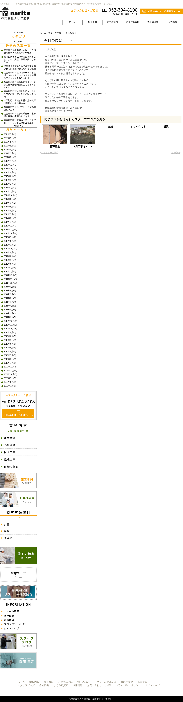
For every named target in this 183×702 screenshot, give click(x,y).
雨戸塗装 (55, 146)
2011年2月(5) (10, 313)
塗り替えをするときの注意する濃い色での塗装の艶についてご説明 (20, 67)
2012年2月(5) (10, 268)
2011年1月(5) (10, 317)
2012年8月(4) (10, 256)
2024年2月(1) (10, 134)
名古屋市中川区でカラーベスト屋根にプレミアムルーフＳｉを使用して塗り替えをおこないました (20, 75)
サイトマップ (152, 685)
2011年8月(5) (10, 290)
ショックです (138, 126)
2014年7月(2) (10, 203)
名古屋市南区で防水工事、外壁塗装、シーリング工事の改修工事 (20, 121)
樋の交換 (175, 152)
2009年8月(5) (10, 382)
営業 (166, 126)
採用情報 (78, 685)
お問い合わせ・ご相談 (99, 685)
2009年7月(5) (10, 386)
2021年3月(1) (10, 153)
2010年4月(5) (10, 351)
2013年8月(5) (10, 241)
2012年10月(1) (10, 249)
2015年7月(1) (10, 180)
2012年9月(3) (10, 252)
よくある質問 (61, 685)
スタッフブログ (55, 33)
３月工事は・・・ (83, 146)
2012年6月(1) (10, 264)
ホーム (72, 21)
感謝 (110, 126)
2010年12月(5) (10, 321)
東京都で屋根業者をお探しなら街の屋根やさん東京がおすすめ (20, 51)
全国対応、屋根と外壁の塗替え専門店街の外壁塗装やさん (20, 101)
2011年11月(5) (10, 279)
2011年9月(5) (10, 287)
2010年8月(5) (10, 336)
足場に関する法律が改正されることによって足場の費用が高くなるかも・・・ (20, 59)
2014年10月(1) (10, 195)
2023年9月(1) (10, 138)
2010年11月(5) (10, 325)
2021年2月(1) (10, 157)
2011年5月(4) (10, 302)
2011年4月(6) (10, 306)
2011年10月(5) (10, 283)
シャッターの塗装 (49, 152)
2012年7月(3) (10, 260)
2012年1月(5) (10, 271)
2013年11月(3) (10, 229)
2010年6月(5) (10, 344)
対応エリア (127, 682)
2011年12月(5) (10, 275)
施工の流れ (152, 21)
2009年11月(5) (10, 370)
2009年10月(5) (10, 374)
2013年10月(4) (10, 233)
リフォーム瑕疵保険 (105, 682)
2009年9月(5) (10, 378)
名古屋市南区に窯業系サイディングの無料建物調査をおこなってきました (20, 85)
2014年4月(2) (10, 210)
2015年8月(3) (10, 176)
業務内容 (34, 682)
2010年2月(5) (10, 359)
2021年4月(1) (10, 149)
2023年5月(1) (10, 146)
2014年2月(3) (10, 218)
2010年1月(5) (10, 363)
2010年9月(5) (10, 332)
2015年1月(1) (10, 191)
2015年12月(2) (10, 165)
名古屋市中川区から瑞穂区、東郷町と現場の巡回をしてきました (20, 115)
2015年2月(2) (10, 188)
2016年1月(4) (10, 161)
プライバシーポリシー (128, 685)
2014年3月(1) (10, 214)
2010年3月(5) (10, 355)
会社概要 (173, 21)
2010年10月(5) (10, 329)
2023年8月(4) (10, 142)
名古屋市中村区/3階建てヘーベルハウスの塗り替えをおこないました (20, 94)
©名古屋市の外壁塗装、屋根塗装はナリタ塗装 (91, 699)
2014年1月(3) (10, 222)
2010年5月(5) (10, 348)
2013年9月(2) (10, 237)
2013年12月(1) (10, 226)
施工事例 (92, 21)
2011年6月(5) (10, 298)
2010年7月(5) (10, 340)
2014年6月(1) (10, 207)
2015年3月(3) (10, 184)
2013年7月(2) (10, 245)
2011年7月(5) (10, 294)
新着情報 (142, 682)
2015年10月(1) (10, 168)
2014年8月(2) (10, 199)
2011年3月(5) (10, 309)
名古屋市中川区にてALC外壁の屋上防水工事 (20, 108)
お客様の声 (112, 21)
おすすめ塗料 (132, 21)
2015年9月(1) (10, 172)
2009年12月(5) (10, 367)
